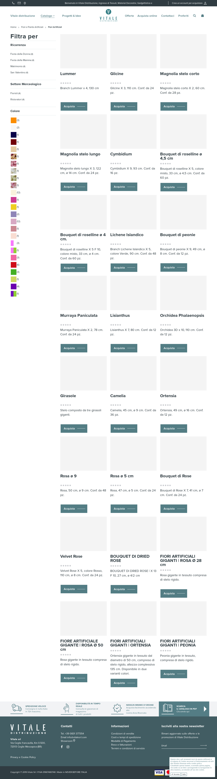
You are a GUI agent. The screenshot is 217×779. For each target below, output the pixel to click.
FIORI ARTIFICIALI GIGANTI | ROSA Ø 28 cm (181, 560)
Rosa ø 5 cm (121, 476)
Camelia (118, 395)
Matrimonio (16, 66)
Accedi (168, 7)
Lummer (68, 73)
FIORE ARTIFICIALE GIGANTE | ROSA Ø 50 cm (81, 645)
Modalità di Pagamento (123, 741)
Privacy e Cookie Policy (23, 757)
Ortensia (168, 395)
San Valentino (17, 72)
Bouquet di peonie (177, 234)
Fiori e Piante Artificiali (32, 27)
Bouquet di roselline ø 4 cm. (83, 237)
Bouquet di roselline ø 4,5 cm (181, 156)
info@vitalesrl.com (77, 737)
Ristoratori (16, 99)
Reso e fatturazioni (121, 744)
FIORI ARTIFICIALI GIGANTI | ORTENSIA (130, 643)
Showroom (68, 741)
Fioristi (14, 93)
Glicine (116, 73)
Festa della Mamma (20, 60)
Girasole (68, 395)
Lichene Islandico (126, 234)
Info (184, 774)
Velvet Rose (71, 556)
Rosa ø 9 (68, 476)
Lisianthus (120, 315)
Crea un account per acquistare (189, 3)
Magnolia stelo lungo (80, 154)
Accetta (176, 774)
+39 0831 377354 (74, 733)
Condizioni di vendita (122, 733)
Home (13, 27)
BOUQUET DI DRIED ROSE (129, 558)
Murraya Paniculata (79, 315)
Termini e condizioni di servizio (128, 748)
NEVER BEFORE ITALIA (76, 772)
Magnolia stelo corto (179, 73)
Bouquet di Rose (175, 476)
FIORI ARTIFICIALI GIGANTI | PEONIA (178, 643)
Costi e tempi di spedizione (126, 737)
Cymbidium (121, 154)
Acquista (69, 106)
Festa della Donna (20, 54)
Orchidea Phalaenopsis (182, 315)
